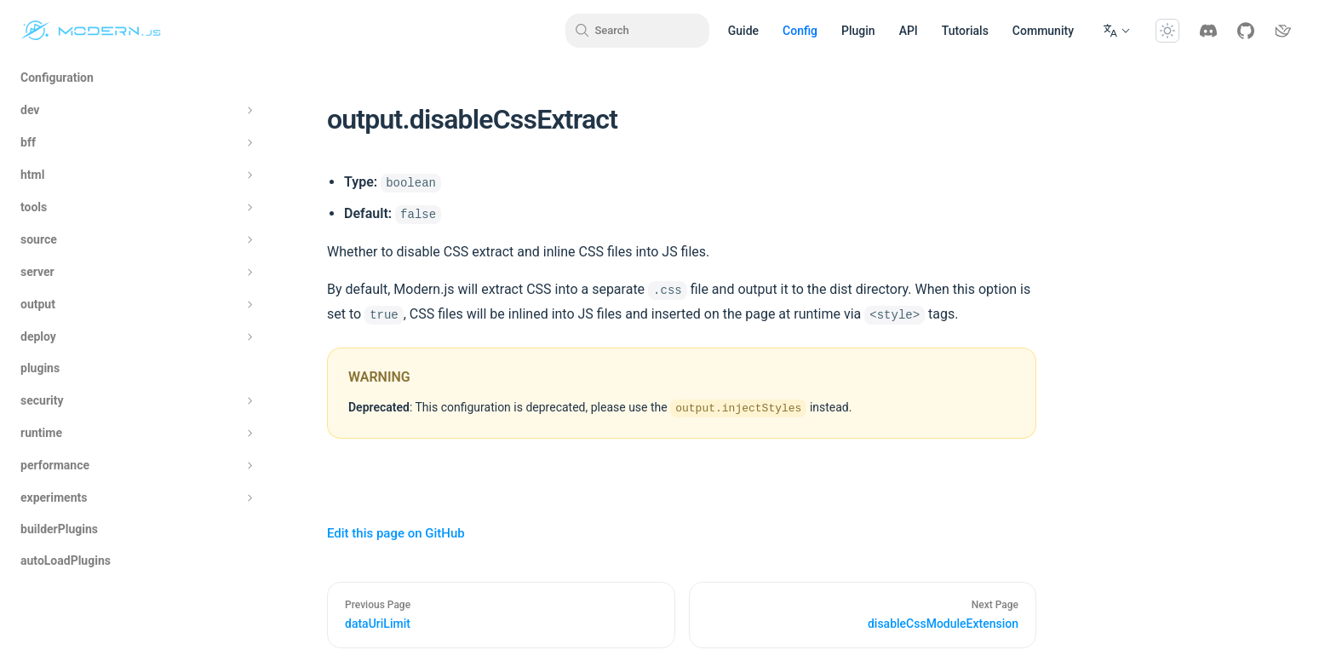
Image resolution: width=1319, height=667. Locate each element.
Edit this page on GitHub (396, 533)
